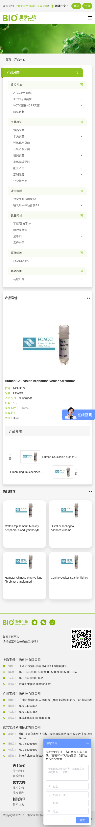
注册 (87, 6)
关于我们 (18, 770)
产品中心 (19, 59)
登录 (76, 6)
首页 (8, 59)
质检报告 (18, 792)
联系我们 (18, 775)
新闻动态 (18, 804)
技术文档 (18, 787)
